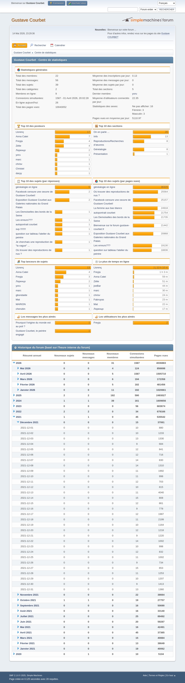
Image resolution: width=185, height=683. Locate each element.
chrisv (19, 164)
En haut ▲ (171, 675)
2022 (18, 411)
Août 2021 (26, 611)
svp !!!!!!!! (21, 229)
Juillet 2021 (27, 616)
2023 (18, 406)
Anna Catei (22, 136)
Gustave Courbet (28, 20)
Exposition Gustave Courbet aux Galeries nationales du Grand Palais (33, 203)
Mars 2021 (26, 637)
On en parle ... (101, 132)
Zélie (18, 145)
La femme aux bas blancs (108, 208)
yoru (134, 93)
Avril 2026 (26, 373)
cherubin (20, 308)
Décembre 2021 (29, 422)
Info (96, 136)
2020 (18, 654)
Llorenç (20, 132)
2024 (18, 400)
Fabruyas (99, 299)
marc (18, 159)
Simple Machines (34, 675)
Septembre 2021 (29, 605)
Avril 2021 (26, 632)
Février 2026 (27, 384)
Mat (18, 299)
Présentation (101, 154)
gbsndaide (21, 295)
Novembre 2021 (29, 594)
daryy (19, 173)
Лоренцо (21, 150)
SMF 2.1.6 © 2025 (17, 675)
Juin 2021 (26, 621)
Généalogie (100, 149)
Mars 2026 (26, 379)
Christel (20, 168)
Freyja (19, 141)
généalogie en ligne (26, 187)
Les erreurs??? (24, 220)
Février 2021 (27, 643)
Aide (145, 675)
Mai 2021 (25, 627)
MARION (21, 304)
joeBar (97, 285)
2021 (18, 417)
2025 (18, 395)
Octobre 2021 (28, 600)
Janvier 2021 (27, 648)
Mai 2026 (25, 368)
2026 (18, 363)
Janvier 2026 (27, 390)
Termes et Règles (156, 675)
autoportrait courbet (26, 224)
